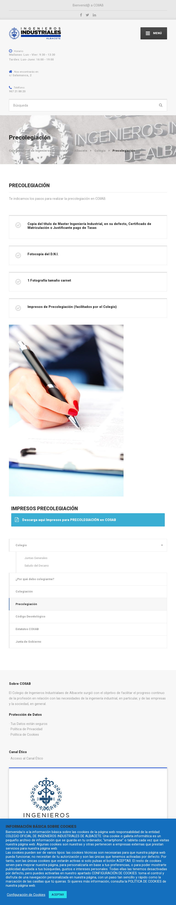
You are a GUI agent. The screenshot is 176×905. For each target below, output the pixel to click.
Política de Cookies (25, 734)
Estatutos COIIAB (27, 629)
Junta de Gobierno (28, 641)
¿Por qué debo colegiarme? (35, 579)
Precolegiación (26, 604)
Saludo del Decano (37, 565)
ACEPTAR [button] (58, 894)
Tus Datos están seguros (29, 724)
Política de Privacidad (26, 729)
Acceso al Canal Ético (27, 758)
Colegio (21, 545)
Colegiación (24, 591)
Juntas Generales (36, 558)
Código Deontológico (30, 616)
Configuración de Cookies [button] (26, 895)
